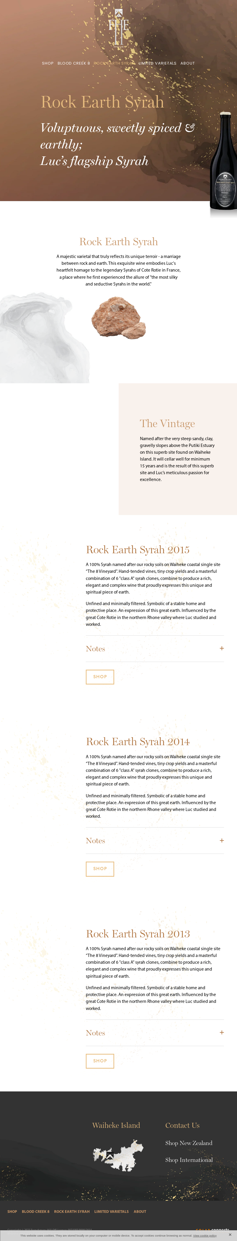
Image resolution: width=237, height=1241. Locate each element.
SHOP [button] (100, 677)
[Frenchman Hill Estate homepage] (118, 28)
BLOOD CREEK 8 (74, 63)
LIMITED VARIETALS (158, 63)
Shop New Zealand (188, 1143)
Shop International (189, 1159)
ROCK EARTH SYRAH (114, 63)
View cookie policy (205, 1235)
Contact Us (182, 1125)
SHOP (48, 63)
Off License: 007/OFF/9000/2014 (72, 1230)
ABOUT (187, 63)
